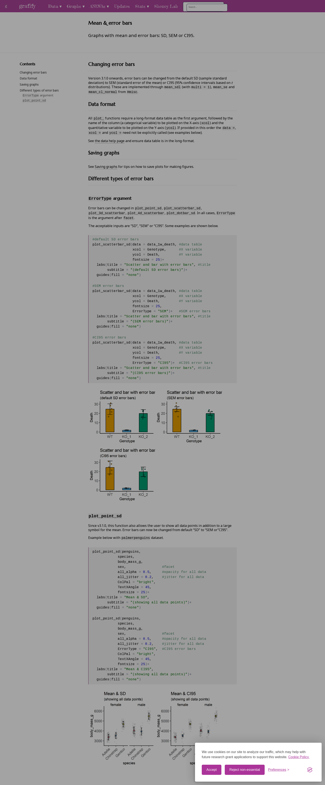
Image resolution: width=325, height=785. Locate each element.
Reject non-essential (244, 769)
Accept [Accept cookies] (211, 769)
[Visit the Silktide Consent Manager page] (310, 770)
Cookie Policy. (298, 757)
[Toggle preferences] (278, 770)
